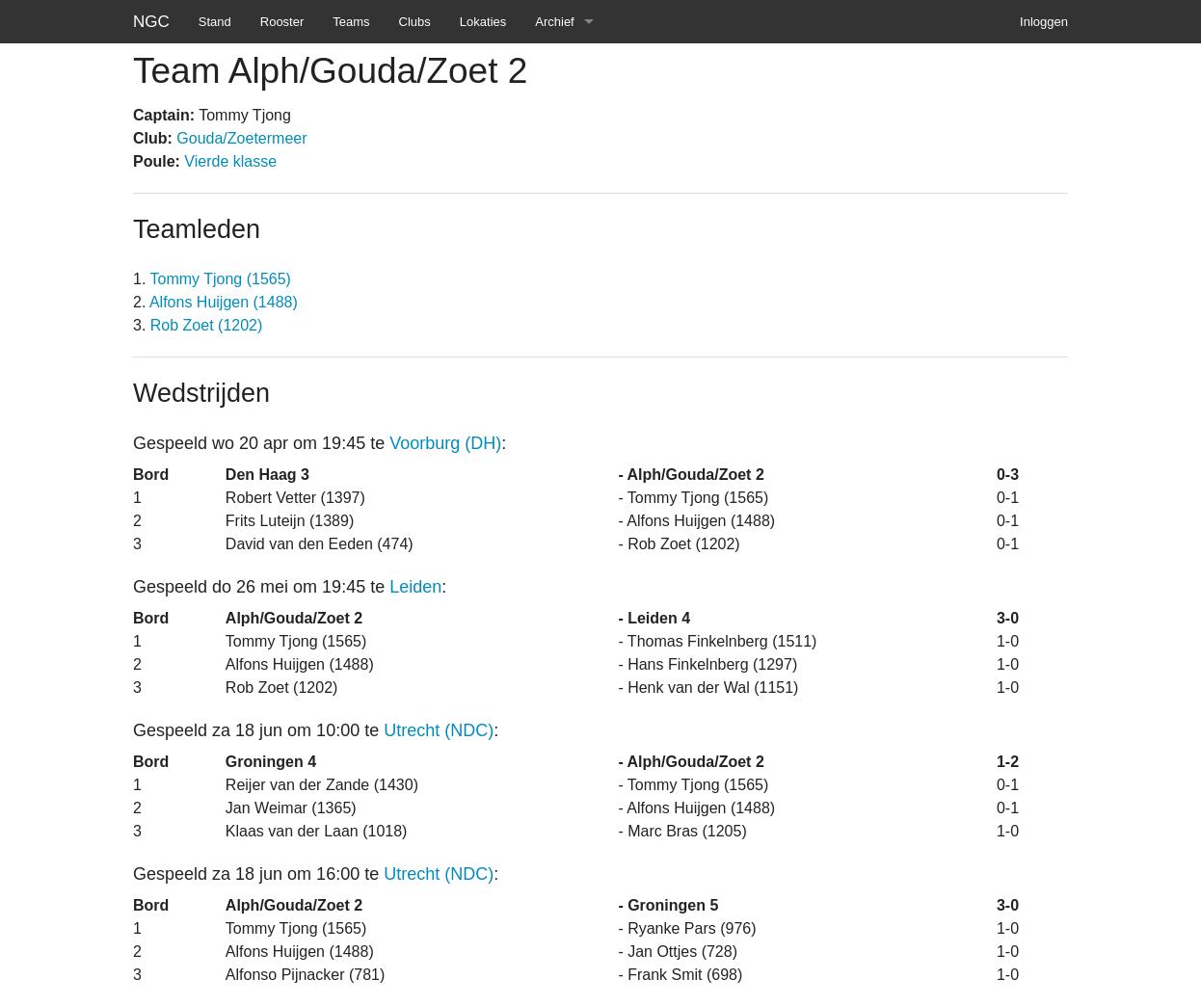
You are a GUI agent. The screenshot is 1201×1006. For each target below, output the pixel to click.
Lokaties (483, 21)
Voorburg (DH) (445, 443)
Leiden (415, 586)
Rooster (282, 21)
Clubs (415, 21)
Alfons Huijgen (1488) (223, 302)
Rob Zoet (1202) (206, 325)
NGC (151, 22)
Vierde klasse (230, 161)
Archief (554, 21)
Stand (215, 21)
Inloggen (1044, 21)
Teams (351, 21)
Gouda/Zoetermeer (241, 138)
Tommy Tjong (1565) (220, 279)
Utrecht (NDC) (439, 730)
